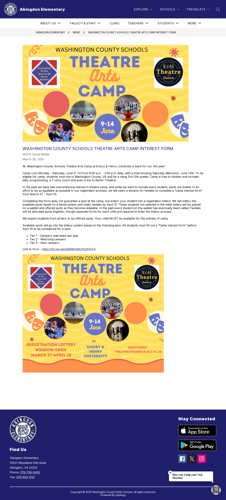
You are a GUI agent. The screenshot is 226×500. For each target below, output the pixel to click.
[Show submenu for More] (192, 23)
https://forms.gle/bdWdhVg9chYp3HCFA (69, 249)
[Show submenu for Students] (165, 23)
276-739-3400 (30, 472)
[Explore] (143, 9)
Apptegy (121, 494)
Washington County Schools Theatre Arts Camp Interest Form (132, 32)
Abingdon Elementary (50, 32)
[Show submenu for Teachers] (135, 23)
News (76, 32)
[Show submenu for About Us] (48, 23)
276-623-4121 (25, 477)
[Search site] (218, 9)
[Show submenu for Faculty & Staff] (83, 23)
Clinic (114, 23)
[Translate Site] (198, 9)
